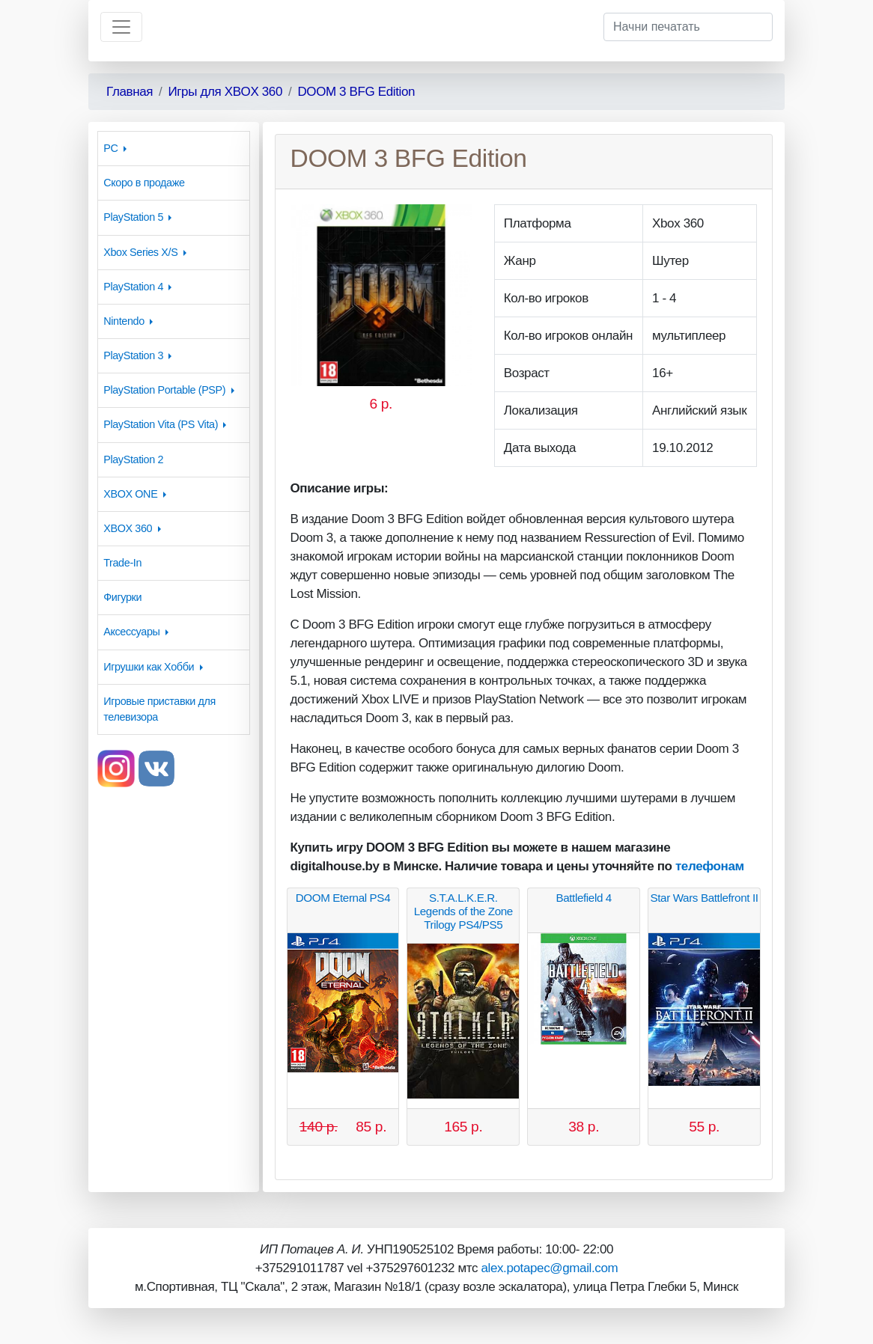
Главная (129, 92)
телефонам (709, 866)
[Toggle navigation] (121, 27)
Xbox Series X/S (140, 252)
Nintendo (124, 321)
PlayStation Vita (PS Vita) (160, 424)
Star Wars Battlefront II (704, 897)
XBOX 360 (127, 528)
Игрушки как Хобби (148, 667)
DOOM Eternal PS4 (343, 897)
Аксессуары (131, 632)
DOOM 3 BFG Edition (356, 92)
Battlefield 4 (584, 897)
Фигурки (122, 597)
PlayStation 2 (133, 459)
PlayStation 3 (133, 355)
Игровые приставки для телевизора (159, 709)
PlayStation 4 (133, 287)
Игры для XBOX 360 (225, 92)
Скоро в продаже (143, 183)
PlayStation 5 (133, 217)
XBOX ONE (130, 494)
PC (110, 148)
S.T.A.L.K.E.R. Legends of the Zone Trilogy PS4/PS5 (463, 911)
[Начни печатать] (688, 27)
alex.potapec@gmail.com (549, 1268)
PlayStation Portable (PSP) (164, 390)
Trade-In (122, 563)
